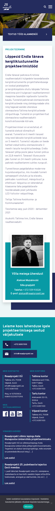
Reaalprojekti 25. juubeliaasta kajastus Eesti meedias (26, 466)
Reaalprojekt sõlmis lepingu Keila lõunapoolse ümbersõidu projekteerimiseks (28, 438)
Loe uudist (10, 458)
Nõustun (28, 507)
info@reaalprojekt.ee (23, 354)
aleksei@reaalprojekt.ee (31, 293)
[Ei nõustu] (51, 503)
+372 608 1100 (20, 344)
